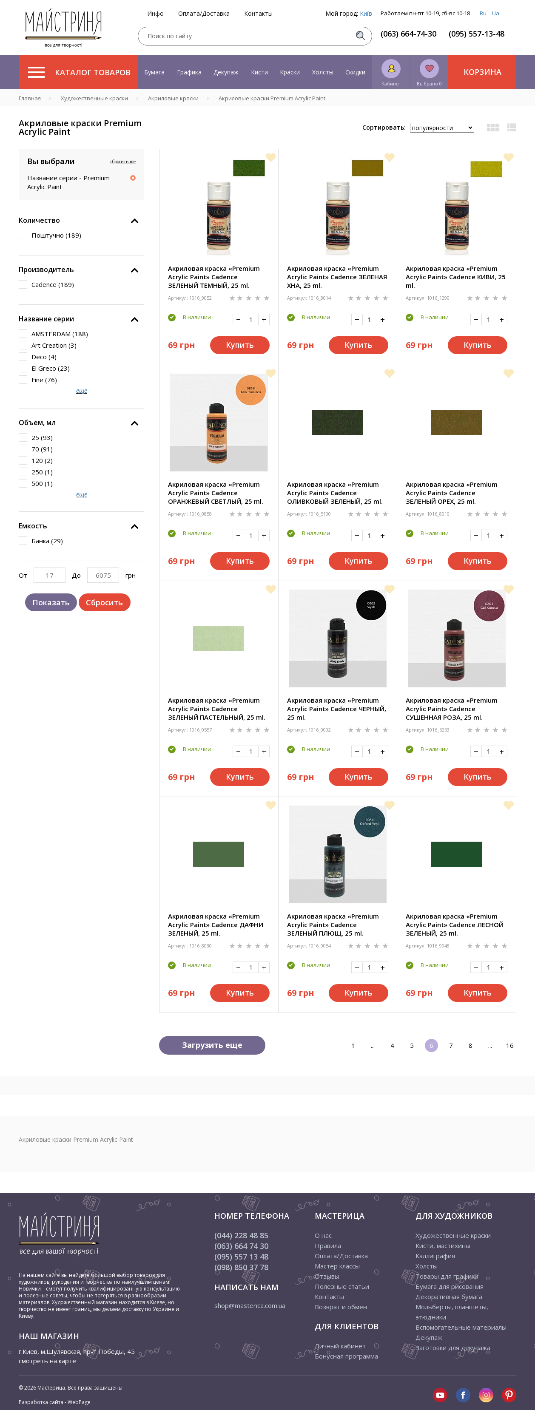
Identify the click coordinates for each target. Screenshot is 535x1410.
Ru (483, 13)
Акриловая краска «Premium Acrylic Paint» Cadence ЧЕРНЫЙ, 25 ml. (336, 708)
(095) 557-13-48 (476, 33)
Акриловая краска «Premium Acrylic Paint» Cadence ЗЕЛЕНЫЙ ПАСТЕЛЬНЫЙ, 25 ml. (216, 708)
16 (510, 1045)
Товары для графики (446, 1276)
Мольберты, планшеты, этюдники (451, 1311)
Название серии (46, 318)
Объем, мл (37, 422)
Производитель (46, 269)
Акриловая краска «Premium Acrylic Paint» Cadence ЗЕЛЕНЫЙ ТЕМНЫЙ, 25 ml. (214, 276)
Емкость (33, 526)
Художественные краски (453, 1235)
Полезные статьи (342, 1286)
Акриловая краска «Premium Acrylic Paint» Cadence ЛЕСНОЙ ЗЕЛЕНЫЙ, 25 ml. (455, 924)
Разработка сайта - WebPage (55, 1402)
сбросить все (123, 161)
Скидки (355, 72)
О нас (323, 1235)
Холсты (322, 72)
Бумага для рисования (449, 1286)
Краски (290, 72)
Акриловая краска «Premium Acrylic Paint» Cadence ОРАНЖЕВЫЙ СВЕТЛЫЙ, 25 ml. (215, 492)
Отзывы (327, 1276)
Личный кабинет (340, 1346)
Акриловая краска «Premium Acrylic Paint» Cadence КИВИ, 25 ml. (456, 276)
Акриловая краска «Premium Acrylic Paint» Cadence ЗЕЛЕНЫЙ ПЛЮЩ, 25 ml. (333, 924)
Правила (328, 1245)
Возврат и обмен (341, 1306)
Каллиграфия (435, 1255)
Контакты (258, 14)
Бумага (154, 72)
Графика (189, 72)
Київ (366, 13)
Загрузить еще (212, 1045)
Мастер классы (337, 1266)
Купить (240, 345)
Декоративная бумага (448, 1296)
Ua (495, 13)
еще (81, 390)
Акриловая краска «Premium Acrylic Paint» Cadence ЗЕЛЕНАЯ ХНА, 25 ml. (337, 276)
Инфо (155, 14)
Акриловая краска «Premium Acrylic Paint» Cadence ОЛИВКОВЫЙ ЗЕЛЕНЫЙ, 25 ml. (335, 492)
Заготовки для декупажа (452, 1347)
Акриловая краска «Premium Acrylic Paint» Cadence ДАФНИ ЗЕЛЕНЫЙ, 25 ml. (215, 924)
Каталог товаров (79, 72)
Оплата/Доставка (204, 14)
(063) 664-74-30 (408, 33)
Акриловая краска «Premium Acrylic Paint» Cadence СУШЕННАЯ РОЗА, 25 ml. (452, 708)
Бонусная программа (346, 1356)
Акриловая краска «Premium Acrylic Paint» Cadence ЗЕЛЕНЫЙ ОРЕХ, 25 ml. (452, 492)
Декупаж (226, 72)
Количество (39, 220)
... (373, 1045)
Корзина (482, 72)
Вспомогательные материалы (461, 1327)
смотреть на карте (47, 1360)
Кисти (259, 72)
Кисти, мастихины (442, 1245)
